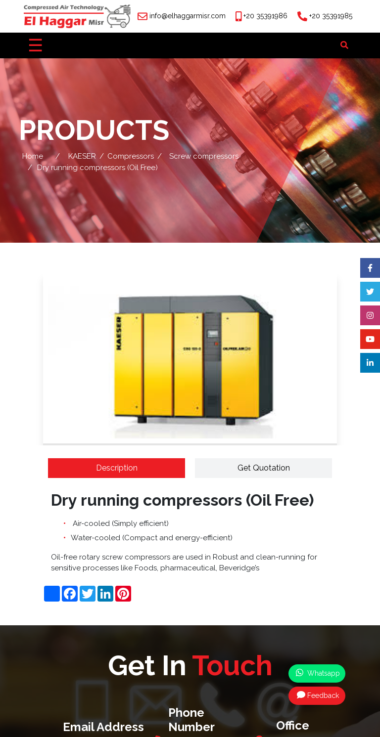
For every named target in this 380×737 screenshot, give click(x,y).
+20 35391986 (265, 16)
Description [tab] (117, 468)
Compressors (130, 156)
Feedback (318, 695)
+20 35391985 (330, 16)
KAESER (82, 156)
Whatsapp (318, 672)
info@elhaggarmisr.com (187, 16)
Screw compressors (203, 156)
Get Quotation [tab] (264, 468)
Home (32, 156)
